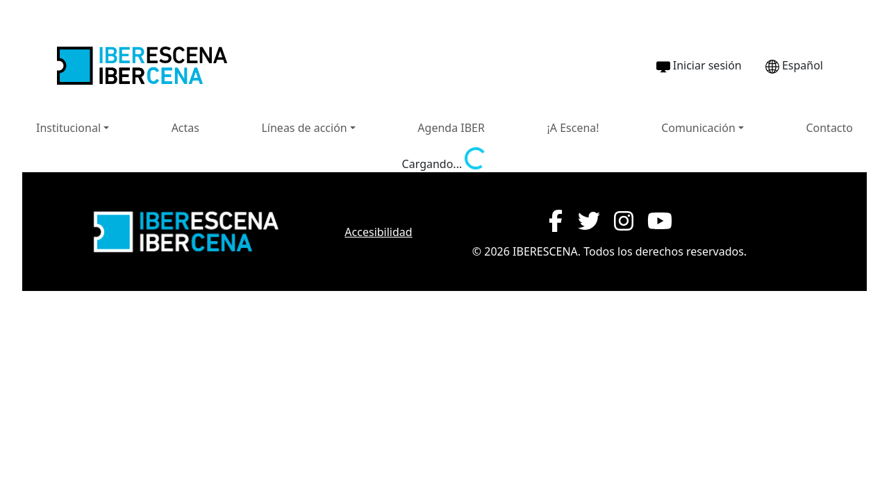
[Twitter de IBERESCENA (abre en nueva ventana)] (589, 221)
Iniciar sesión (699, 66)
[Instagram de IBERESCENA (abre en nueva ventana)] (623, 221)
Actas (185, 127)
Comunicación (698, 127)
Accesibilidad (378, 232)
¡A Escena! (573, 127)
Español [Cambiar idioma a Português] (794, 66)
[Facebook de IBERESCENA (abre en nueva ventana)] (555, 221)
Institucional (68, 127)
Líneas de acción (304, 127)
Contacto (829, 127)
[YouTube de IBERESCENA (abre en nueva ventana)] (659, 221)
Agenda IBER (451, 127)
